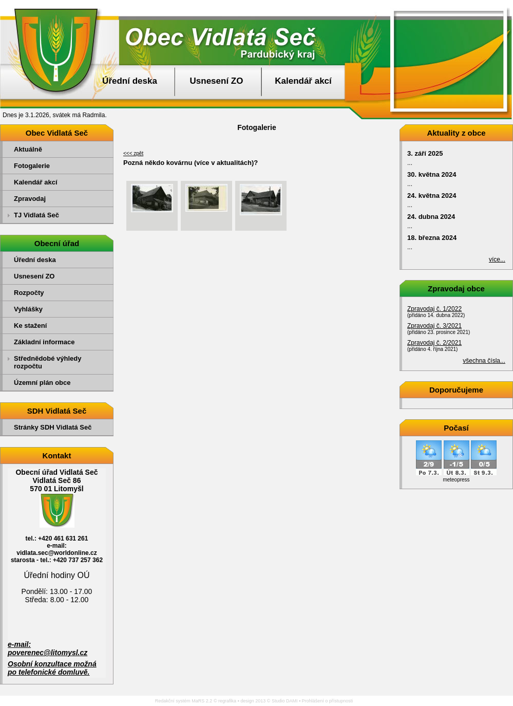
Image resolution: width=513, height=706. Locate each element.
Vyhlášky (28, 309)
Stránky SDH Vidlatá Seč (53, 427)
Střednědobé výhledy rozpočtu (47, 362)
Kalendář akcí (303, 81)
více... (497, 259)
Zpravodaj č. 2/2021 (434, 342)
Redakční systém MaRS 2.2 (184, 700)
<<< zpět (133, 153)
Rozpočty (29, 292)
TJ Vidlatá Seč (36, 215)
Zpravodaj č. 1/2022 (434, 308)
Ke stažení (30, 325)
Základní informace (44, 342)
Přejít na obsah (489, 4)
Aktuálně (28, 149)
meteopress (456, 479)
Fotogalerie (32, 166)
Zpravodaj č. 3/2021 (434, 325)
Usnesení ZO (216, 81)
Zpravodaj (30, 198)
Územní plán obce (42, 382)
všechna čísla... (484, 360)
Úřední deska (129, 81)
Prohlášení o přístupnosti (327, 700)
